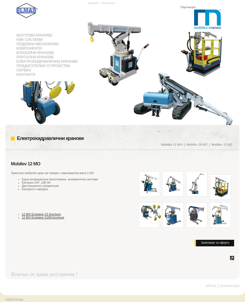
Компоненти (29, 48)
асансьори (230, 285)
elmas (211, 285)
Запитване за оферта (215, 242)
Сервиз (23, 70)
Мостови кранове (34, 35)
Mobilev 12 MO (172, 144)
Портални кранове (35, 57)
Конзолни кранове (35, 52)
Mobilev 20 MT (197, 144)
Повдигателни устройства (43, 66)
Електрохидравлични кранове (47, 61)
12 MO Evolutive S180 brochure (43, 217)
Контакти (25, 74)
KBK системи (29, 39)
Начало (93, 3)
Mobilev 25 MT (222, 144)
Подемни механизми (37, 44)
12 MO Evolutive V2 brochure (41, 214)
